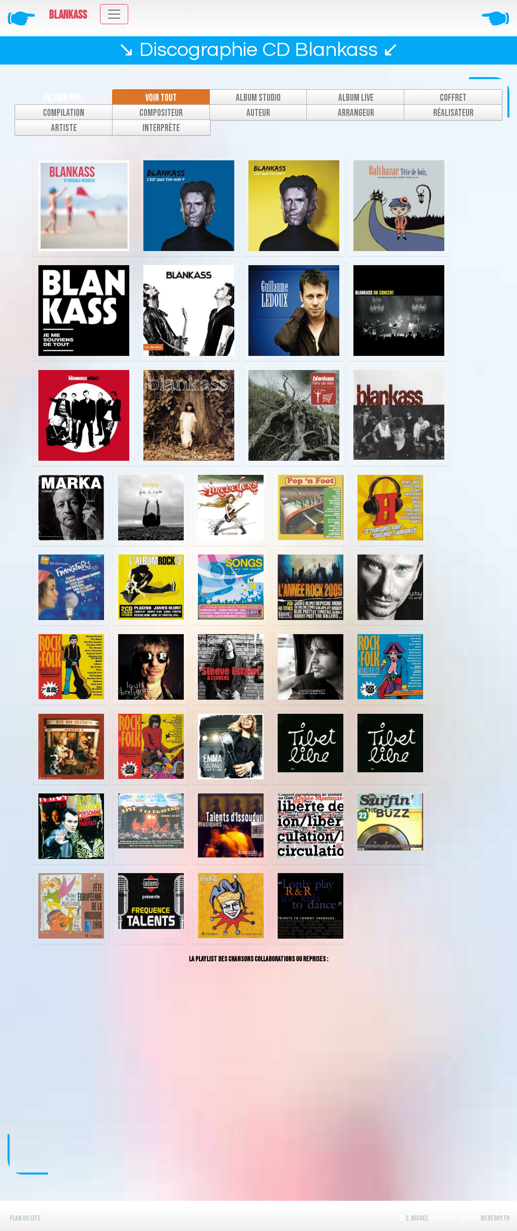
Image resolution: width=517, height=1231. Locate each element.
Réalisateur (453, 113)
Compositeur (161, 113)
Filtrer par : (63, 98)
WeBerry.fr (495, 1218)
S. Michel (416, 1218)
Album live (356, 98)
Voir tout (161, 98)
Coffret (453, 98)
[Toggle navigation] (114, 14)
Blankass (68, 15)
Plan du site (25, 1218)
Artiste (64, 128)
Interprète (161, 128)
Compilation (63, 113)
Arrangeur (356, 113)
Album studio (258, 98)
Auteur (258, 113)
